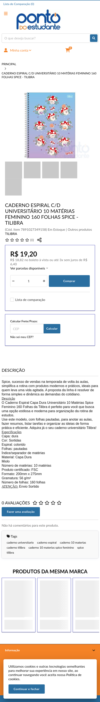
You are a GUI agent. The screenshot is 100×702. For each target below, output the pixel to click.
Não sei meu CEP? (22, 337)
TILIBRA (11, 234)
